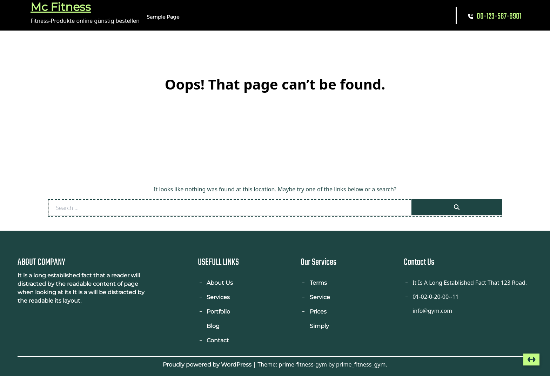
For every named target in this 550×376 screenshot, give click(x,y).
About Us (220, 282)
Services (218, 297)
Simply (319, 326)
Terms (318, 282)
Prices (318, 311)
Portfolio (218, 311)
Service (320, 297)
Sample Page (163, 17)
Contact (218, 340)
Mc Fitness (61, 7)
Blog (213, 326)
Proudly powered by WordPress (208, 364)
